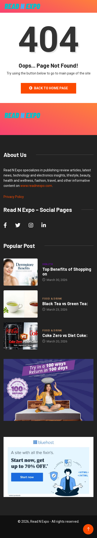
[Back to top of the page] (88, 529)
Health (47, 264)
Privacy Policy (14, 197)
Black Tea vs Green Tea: (65, 303)
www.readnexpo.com (36, 186)
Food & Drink (52, 298)
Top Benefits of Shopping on (66, 271)
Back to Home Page (48, 88)
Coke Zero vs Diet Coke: (65, 335)
